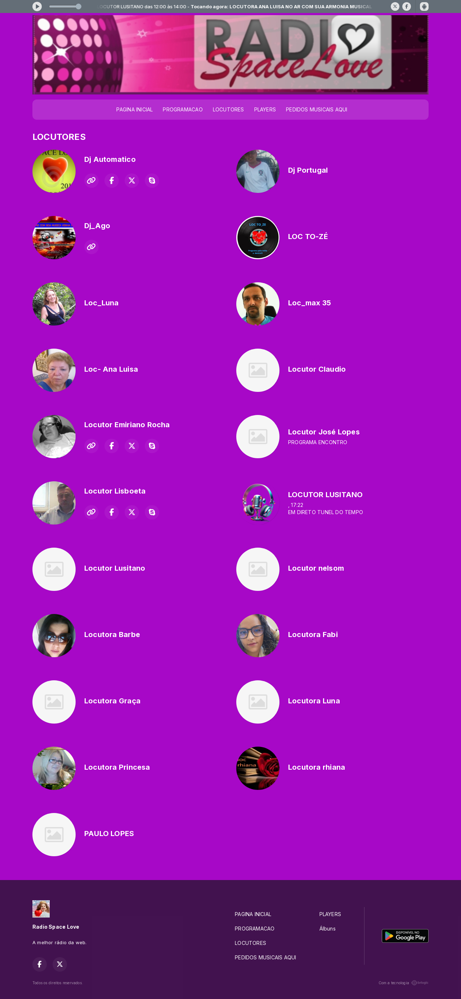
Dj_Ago (97, 225)
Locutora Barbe (112, 634)
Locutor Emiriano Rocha (127, 424)
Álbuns (327, 928)
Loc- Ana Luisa (111, 369)
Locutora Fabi (313, 634)
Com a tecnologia (404, 982)
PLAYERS (265, 109)
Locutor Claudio (317, 369)
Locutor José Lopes (324, 432)
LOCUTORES (228, 109)
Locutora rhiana (316, 767)
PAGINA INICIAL (134, 109)
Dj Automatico (110, 159)
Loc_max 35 (309, 303)
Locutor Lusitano (114, 568)
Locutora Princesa (117, 767)
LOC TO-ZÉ (308, 236)
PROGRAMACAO (182, 109)
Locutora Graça (112, 701)
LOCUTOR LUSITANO (325, 494)
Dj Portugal (308, 170)
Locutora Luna (314, 701)
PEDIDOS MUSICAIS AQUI (316, 109)
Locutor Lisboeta (115, 491)
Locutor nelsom (316, 568)
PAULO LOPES (109, 833)
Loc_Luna (101, 303)
